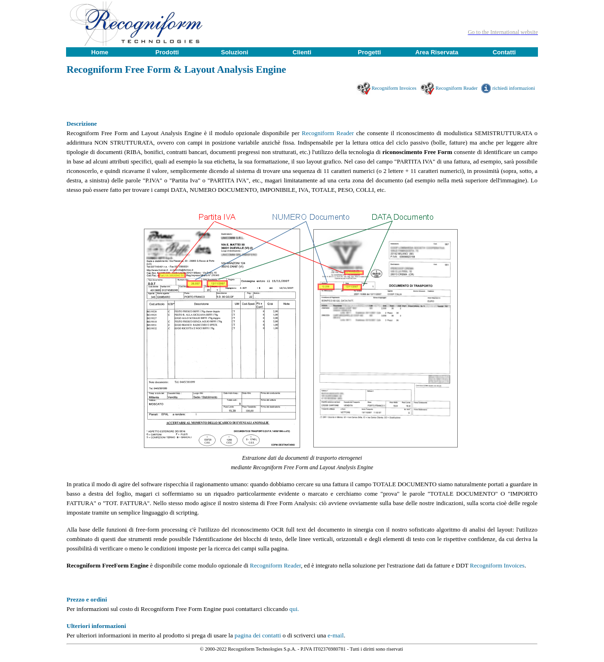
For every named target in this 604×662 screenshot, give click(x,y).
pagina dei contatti (258, 635)
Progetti (369, 52)
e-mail (335, 635)
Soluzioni (234, 52)
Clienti (302, 52)
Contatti (504, 52)
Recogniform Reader (457, 88)
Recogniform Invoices (395, 88)
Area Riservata (436, 52)
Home (99, 52)
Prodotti (167, 52)
